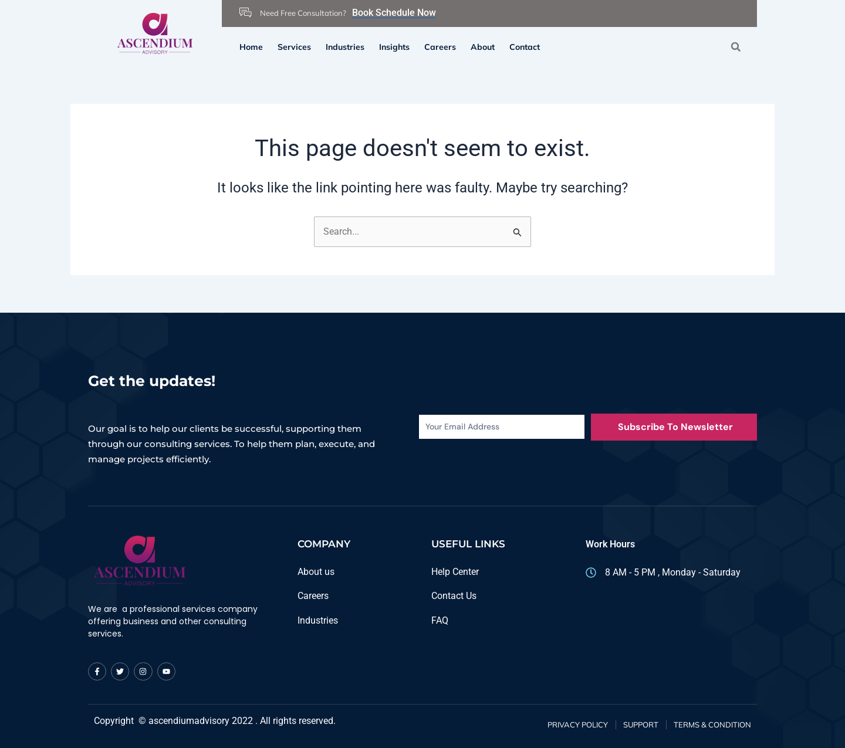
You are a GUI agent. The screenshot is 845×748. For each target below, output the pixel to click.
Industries (345, 47)
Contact (524, 47)
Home (251, 47)
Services (294, 47)
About (483, 47)
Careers (440, 47)
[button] (735, 46)
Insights (394, 47)
